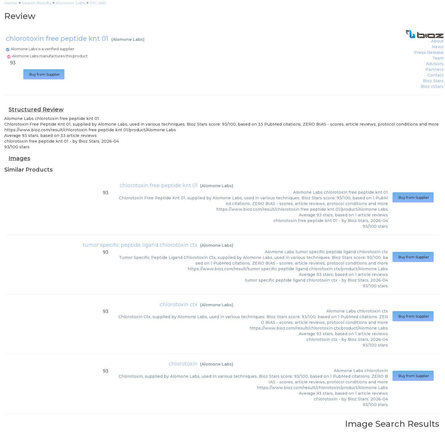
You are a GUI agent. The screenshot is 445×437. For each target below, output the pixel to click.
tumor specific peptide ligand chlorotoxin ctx (140, 245)
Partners (434, 69)
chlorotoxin (183, 364)
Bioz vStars (432, 86)
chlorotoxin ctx (179, 304)
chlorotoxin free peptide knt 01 (159, 185)
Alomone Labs (128, 39)
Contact (435, 75)
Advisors (435, 63)
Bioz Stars (433, 80)
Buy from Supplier (43, 74)
